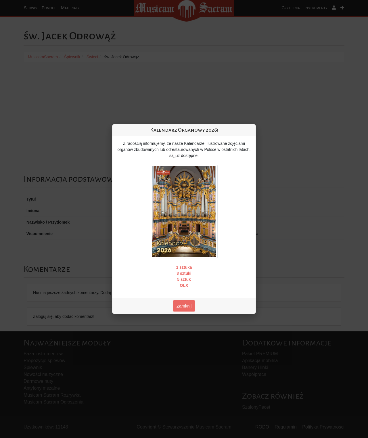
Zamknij (184, 305)
